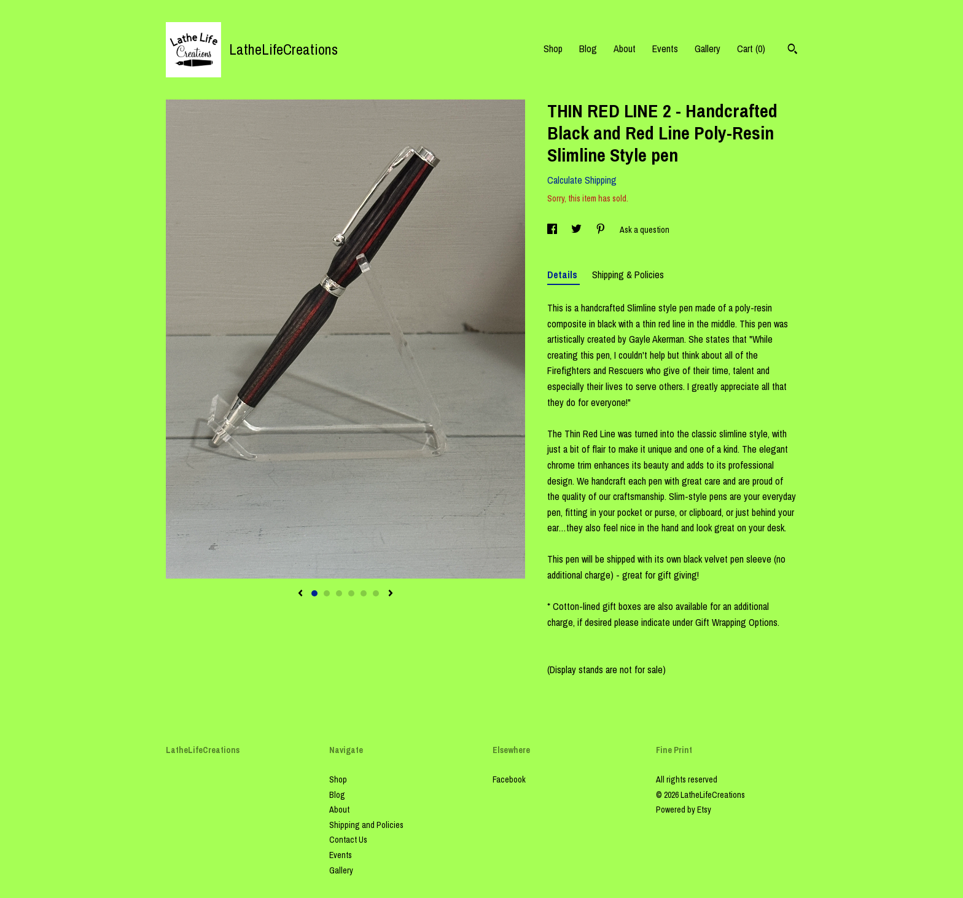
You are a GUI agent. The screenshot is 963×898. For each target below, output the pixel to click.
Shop (553, 48)
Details (563, 274)
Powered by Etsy (683, 809)
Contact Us (348, 839)
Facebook (509, 779)
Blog (588, 48)
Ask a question (644, 229)
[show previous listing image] (300, 594)
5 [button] (364, 593)
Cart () (751, 48)
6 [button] (376, 593)
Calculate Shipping (582, 180)
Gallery (707, 48)
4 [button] (351, 593)
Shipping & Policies (628, 274)
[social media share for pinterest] (601, 229)
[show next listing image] (391, 594)
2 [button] (327, 593)
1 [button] (314, 593)
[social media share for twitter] (577, 229)
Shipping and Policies (366, 824)
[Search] (792, 50)
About (625, 48)
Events (665, 48)
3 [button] (339, 593)
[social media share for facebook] (553, 229)
